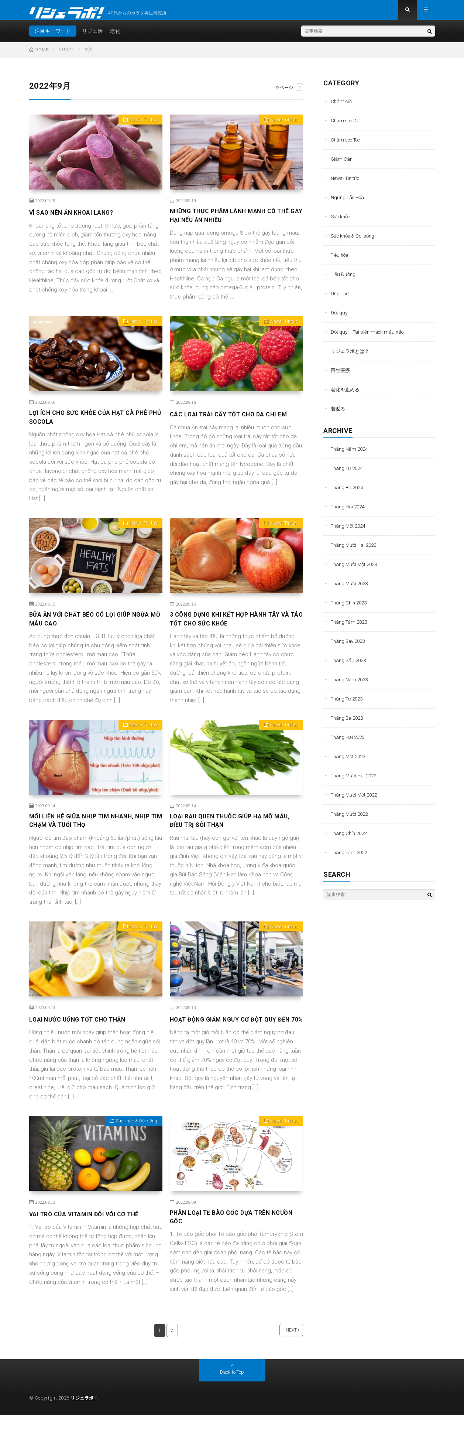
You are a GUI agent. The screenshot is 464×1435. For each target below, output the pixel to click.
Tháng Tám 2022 (351, 858)
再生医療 (341, 376)
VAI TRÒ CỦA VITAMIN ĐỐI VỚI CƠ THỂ (91, 1231)
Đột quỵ (339, 318)
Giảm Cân (342, 165)
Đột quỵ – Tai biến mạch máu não (369, 338)
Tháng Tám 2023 (351, 628)
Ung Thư (340, 299)
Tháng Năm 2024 (351, 455)
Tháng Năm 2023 (351, 685)
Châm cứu (343, 107)
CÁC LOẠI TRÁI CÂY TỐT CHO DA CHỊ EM (235, 422)
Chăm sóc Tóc (348, 146)
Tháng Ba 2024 (348, 493)
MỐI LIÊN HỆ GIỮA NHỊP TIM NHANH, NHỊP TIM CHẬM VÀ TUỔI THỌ (88, 836)
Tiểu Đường (344, 280)
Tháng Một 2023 (350, 762)
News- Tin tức (141, 127)
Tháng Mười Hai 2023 (355, 551)
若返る (338, 414)
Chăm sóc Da (346, 126)
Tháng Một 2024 (350, 532)
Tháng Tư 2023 (348, 705)
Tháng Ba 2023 (348, 724)
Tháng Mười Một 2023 (356, 570)
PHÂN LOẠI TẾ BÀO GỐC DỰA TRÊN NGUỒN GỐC (226, 1236)
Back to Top (232, 1392)
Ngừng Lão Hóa (349, 203)
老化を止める (346, 395)
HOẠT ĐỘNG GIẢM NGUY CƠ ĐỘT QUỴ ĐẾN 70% (231, 1041)
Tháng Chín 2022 (350, 839)
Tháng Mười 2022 (351, 820)
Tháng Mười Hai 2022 (355, 781)
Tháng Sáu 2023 (350, 666)
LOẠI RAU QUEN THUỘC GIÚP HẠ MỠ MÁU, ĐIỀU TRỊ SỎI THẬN (228, 836)
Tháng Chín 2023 (350, 608)
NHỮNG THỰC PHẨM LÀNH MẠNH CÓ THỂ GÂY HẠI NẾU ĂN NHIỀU (230, 223)
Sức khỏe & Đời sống (133, 1139)
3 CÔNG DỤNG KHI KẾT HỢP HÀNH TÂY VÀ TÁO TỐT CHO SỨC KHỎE (232, 632)
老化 (115, 37)
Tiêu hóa (341, 261)
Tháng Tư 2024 (348, 474)
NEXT (282, 1350)
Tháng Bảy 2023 (350, 647)
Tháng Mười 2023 (351, 589)
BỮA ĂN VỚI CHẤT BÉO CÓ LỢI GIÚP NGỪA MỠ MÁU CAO (86, 632)
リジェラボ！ (85, 1418)
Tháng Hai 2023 (349, 743)
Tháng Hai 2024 (349, 512)
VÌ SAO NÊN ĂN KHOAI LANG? (77, 218)
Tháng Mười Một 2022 (356, 801)
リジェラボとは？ (351, 357)
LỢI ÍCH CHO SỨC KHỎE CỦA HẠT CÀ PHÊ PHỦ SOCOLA (95, 427)
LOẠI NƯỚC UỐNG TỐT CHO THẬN (84, 1036)
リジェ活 (92, 37)
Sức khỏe (341, 222)
